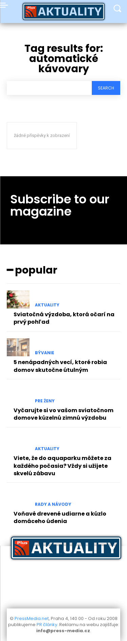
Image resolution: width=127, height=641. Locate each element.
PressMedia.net (32, 618)
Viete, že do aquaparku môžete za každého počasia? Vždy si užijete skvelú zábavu (62, 465)
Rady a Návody (53, 504)
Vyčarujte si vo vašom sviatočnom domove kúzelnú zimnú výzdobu (63, 414)
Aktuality (47, 305)
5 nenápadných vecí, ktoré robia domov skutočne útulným (60, 366)
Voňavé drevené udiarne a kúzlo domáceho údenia (60, 517)
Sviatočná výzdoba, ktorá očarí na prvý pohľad (64, 318)
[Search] (106, 88)
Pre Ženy (45, 401)
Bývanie (44, 353)
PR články (47, 624)
